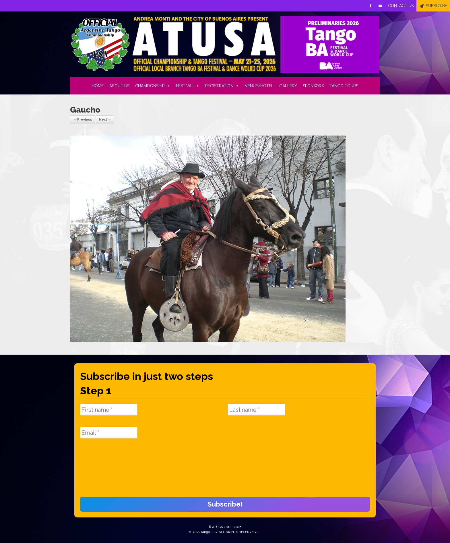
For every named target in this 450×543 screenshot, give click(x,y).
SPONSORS (313, 86)
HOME (98, 86)
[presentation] (103, 470)
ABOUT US (119, 86)
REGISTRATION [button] (222, 85)
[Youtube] (380, 5)
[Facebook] (370, 5)
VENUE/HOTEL (259, 86)
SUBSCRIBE (436, 5)
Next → (105, 119)
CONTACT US (401, 5)
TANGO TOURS (343, 86)
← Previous (82, 119)
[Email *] (108, 432)
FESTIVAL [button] (187, 85)
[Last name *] (256, 410)
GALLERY (288, 86)
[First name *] (108, 410)
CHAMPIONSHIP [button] (152, 85)
